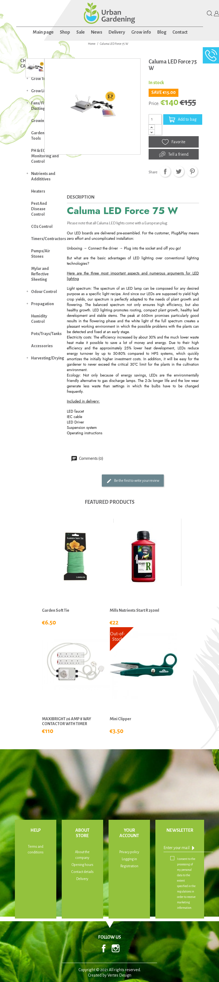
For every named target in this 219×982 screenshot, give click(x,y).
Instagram (115, 948)
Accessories (42, 346)
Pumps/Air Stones (40, 254)
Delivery (117, 32)
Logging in (129, 859)
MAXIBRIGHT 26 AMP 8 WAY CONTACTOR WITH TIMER (66, 721)
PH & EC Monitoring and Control (45, 156)
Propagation (42, 304)
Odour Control (44, 291)
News (96, 32)
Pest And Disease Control (39, 208)
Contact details (82, 872)
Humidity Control (39, 319)
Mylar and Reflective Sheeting (40, 274)
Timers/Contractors (47, 239)
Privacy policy (129, 852)
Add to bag (183, 119)
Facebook (103, 948)
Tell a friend (173, 154)
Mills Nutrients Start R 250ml (134, 610)
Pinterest (192, 171)
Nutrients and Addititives (43, 176)
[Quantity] (155, 119)
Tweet (178, 171)
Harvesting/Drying (47, 358)
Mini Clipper (120, 719)
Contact (180, 32)
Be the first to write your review (132, 481)
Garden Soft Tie (55, 610)
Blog (161, 32)
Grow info (141, 32)
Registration (129, 866)
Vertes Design (119, 975)
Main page (43, 32)
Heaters (38, 191)
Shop (65, 32)
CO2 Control (42, 226)
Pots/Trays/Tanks (46, 333)
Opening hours (82, 865)
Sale (80, 32)
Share (165, 171)
